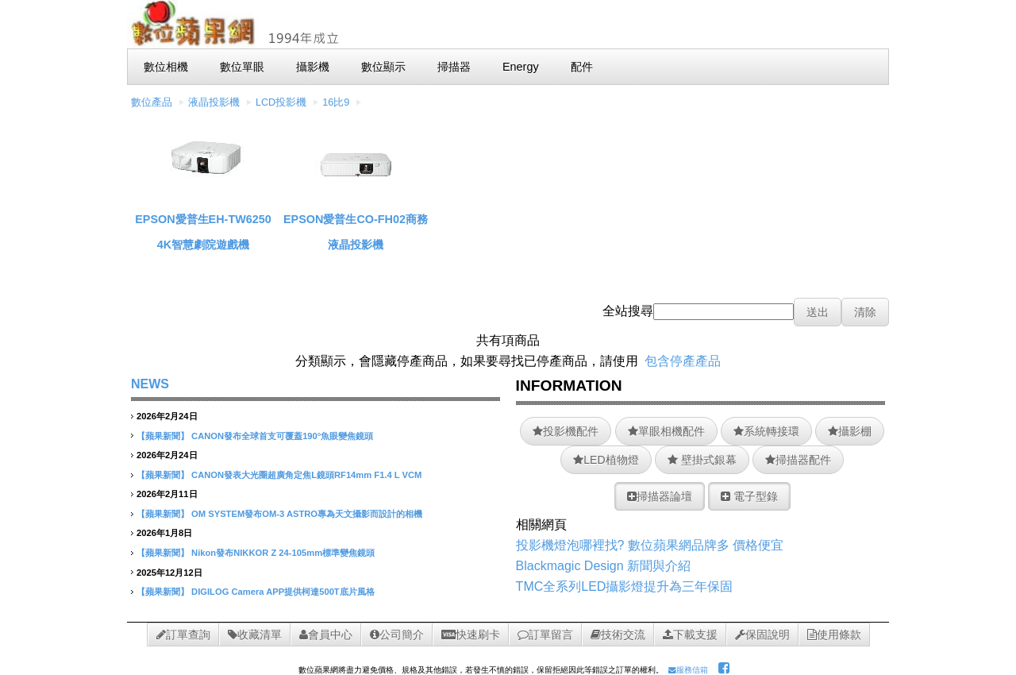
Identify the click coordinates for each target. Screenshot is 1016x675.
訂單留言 (545, 634)
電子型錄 (749, 496)
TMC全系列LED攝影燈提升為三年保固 (624, 586)
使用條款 (834, 634)
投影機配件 (565, 431)
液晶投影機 (214, 102)
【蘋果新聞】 (163, 436)
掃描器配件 (798, 459)
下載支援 (690, 634)
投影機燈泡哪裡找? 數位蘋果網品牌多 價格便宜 (650, 545)
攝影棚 (850, 431)
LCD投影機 (281, 102)
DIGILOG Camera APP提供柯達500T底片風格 (283, 591)
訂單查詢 (183, 634)
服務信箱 (688, 669)
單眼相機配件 (666, 431)
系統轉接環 (766, 431)
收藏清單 (255, 634)
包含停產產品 (683, 361)
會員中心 (325, 634)
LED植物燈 (605, 459)
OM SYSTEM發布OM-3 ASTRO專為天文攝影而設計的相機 (306, 514)
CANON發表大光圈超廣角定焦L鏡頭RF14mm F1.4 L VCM (306, 475)
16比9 (335, 102)
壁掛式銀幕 (702, 459)
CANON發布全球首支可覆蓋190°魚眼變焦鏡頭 (282, 436)
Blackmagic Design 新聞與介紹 (603, 566)
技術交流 (618, 634)
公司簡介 (397, 634)
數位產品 (151, 102)
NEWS (150, 384)
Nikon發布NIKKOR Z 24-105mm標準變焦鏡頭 (283, 552)
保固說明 (762, 634)
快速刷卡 (470, 634)
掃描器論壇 (659, 496)
